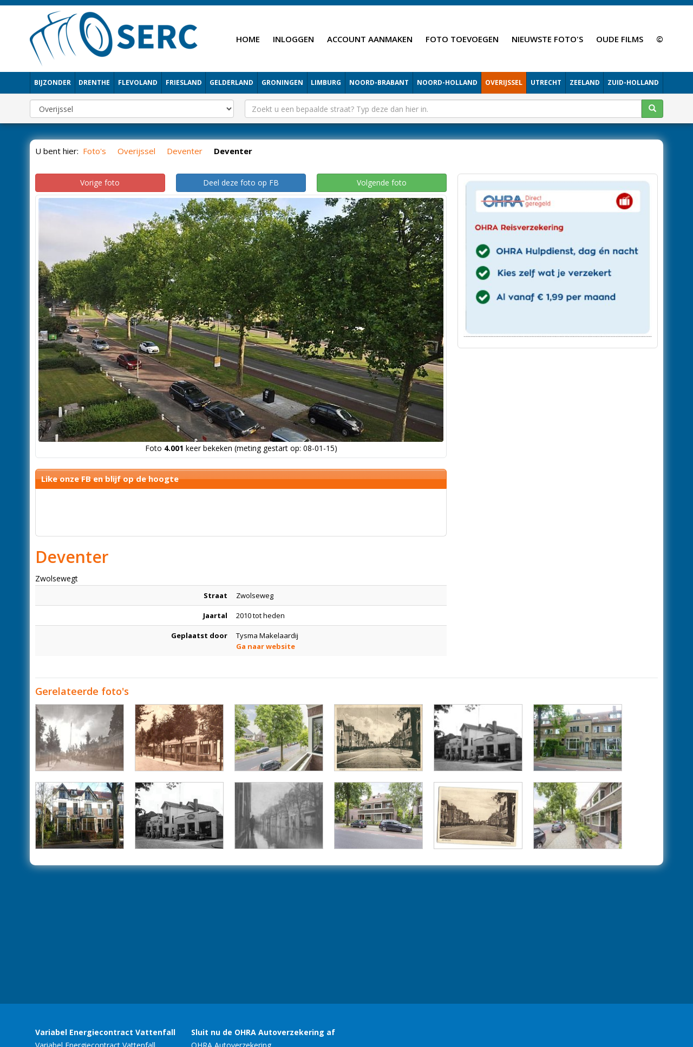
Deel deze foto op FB (241, 182)
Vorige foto (100, 182)
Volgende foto (382, 182)
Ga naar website (265, 646)
